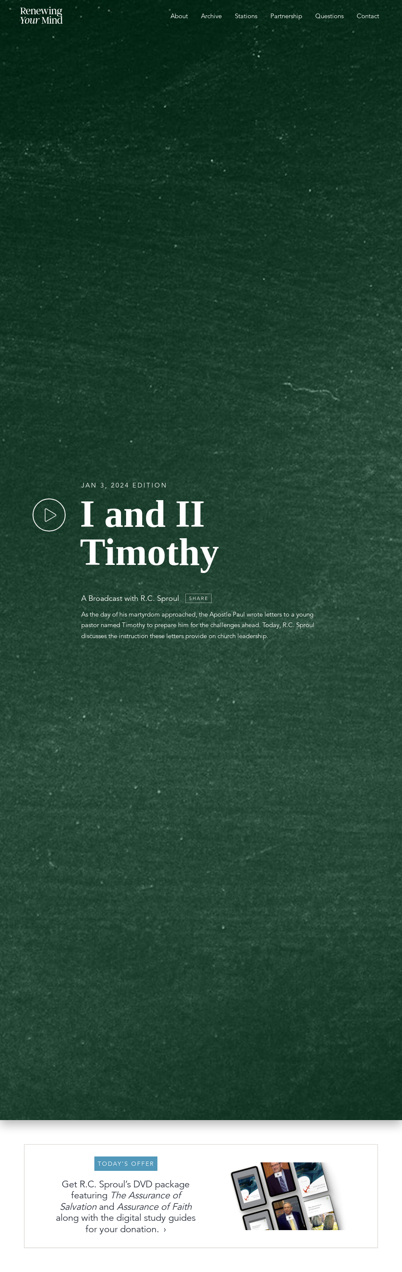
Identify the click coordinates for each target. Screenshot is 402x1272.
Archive (211, 16)
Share (199, 598)
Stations (246, 16)
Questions (329, 16)
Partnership (286, 16)
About (179, 16)
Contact (368, 16)
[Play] (49, 514)
